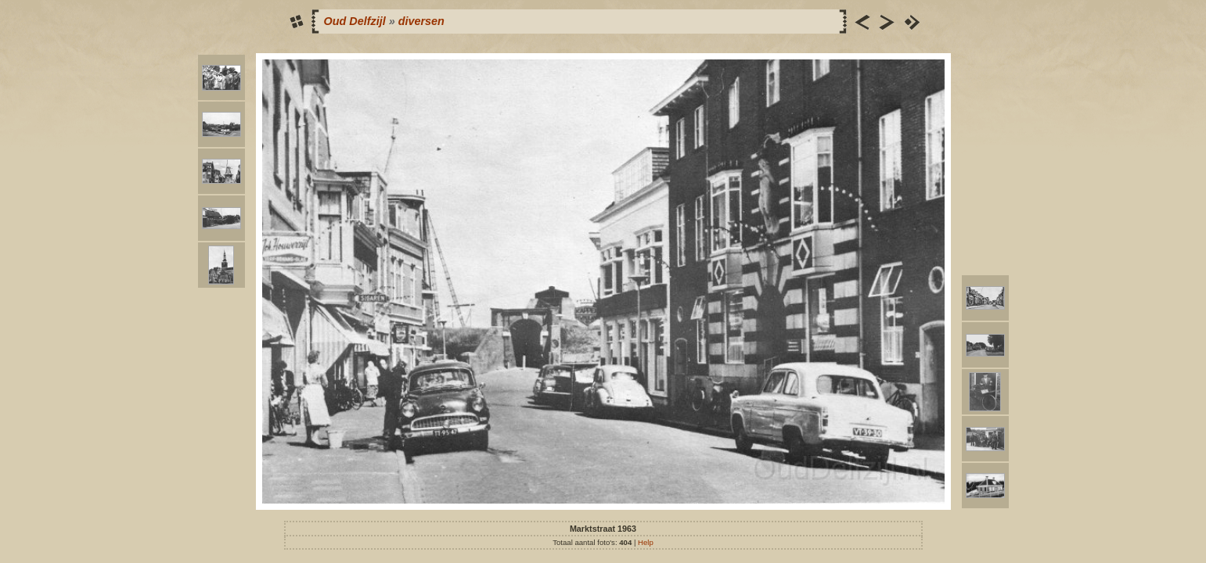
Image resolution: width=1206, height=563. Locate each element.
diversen (421, 21)
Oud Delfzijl (355, 21)
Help (645, 542)
